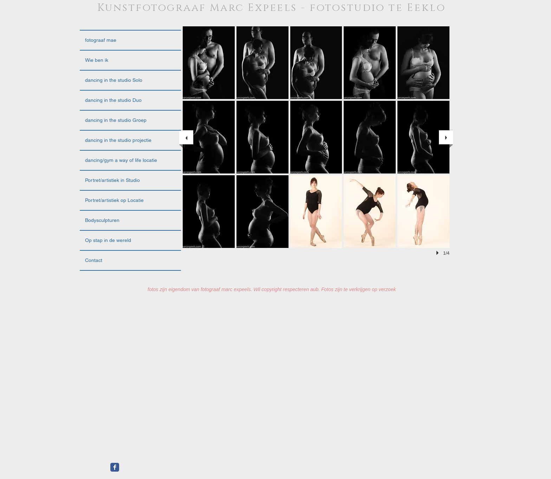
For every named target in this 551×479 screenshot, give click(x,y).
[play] (438, 253)
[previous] (186, 137)
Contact (93, 260)
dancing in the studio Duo (113, 100)
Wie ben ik (96, 60)
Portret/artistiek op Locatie (114, 200)
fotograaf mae (100, 40)
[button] (209, 62)
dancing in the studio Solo (113, 80)
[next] (446, 137)
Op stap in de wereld (108, 240)
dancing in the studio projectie (118, 140)
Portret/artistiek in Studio (112, 180)
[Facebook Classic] (114, 467)
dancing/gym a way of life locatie (121, 160)
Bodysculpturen (102, 220)
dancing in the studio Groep (116, 120)
